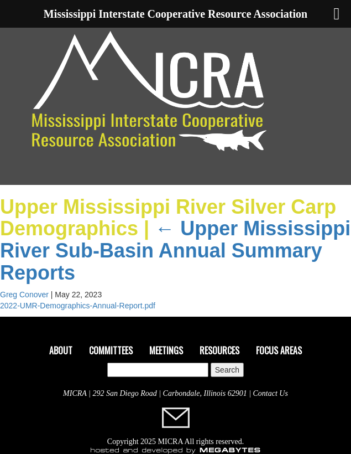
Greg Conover (24, 294)
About (60, 350)
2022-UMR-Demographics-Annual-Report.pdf (77, 305)
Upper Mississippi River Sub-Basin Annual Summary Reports (175, 250)
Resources (219, 350)
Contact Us (270, 393)
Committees (111, 350)
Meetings (166, 350)
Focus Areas (279, 350)
